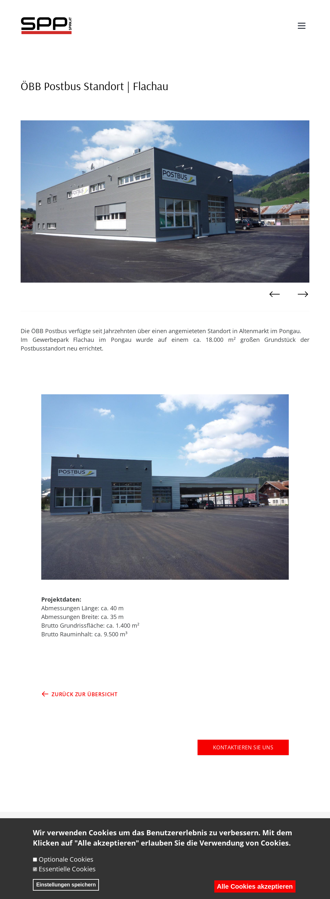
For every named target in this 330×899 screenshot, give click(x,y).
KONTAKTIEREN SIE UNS (243, 747)
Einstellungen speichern (66, 888)
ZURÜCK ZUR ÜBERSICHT (79, 694)
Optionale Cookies (66, 863)
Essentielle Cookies (67, 872)
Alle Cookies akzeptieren (255, 890)
